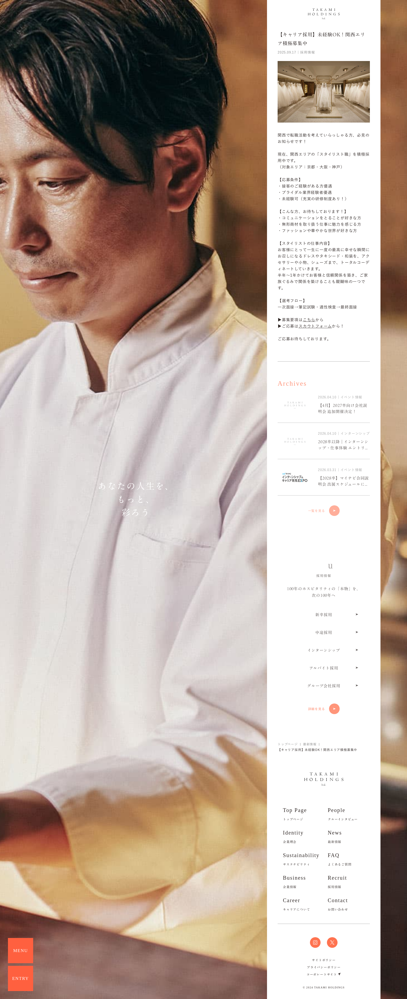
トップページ (288, 744)
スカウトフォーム (315, 326)
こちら (309, 320)
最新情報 (310, 744)
